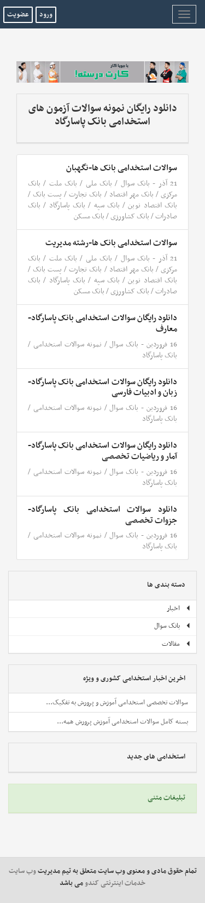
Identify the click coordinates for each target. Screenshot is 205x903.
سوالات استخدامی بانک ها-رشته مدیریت (111, 243)
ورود (45, 15)
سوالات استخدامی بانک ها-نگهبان (121, 168)
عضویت (18, 15)
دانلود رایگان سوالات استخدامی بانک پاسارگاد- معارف (102, 323)
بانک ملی (99, 183)
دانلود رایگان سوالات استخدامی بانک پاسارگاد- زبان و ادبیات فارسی (102, 387)
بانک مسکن (89, 216)
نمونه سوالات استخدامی (67, 344)
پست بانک (47, 194)
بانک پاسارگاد (67, 205)
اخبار (179, 609)
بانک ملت (63, 183)
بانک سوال (135, 183)
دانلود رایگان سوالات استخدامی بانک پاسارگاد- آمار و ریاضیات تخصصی (102, 451)
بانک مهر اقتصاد (131, 194)
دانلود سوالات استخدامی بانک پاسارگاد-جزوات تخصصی (102, 515)
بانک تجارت (85, 194)
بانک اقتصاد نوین (152, 205)
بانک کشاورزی (129, 216)
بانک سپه (107, 205)
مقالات (176, 644)
